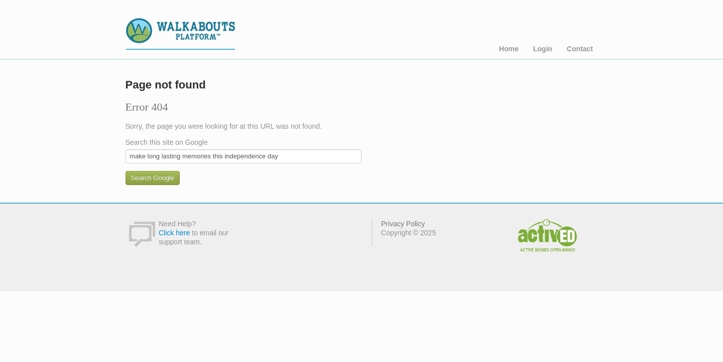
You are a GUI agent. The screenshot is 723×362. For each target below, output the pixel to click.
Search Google (153, 178)
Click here (174, 233)
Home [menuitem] (509, 49)
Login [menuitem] (542, 49)
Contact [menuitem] (580, 49)
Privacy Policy (403, 224)
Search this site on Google (167, 142)
